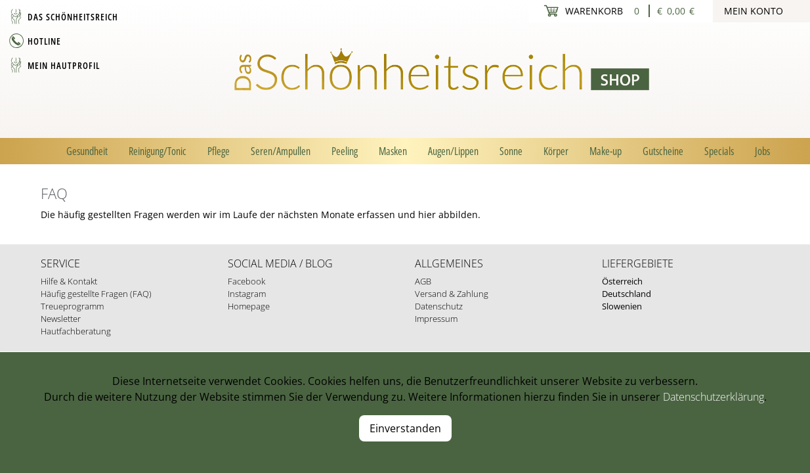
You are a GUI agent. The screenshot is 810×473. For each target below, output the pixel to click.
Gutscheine (663, 151)
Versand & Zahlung (451, 294)
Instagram (247, 294)
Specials (719, 151)
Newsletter (61, 319)
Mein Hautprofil (64, 65)
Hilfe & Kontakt (69, 281)
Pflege (218, 151)
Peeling (344, 151)
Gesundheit (87, 151)
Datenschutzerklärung (713, 397)
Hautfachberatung (76, 331)
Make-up (605, 151)
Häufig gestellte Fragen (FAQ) (96, 294)
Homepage (249, 306)
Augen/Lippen (453, 151)
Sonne (511, 151)
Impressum (436, 319)
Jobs (762, 151)
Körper (556, 151)
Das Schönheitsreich (73, 17)
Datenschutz (439, 306)
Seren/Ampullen (280, 151)
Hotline (44, 41)
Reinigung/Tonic (157, 151)
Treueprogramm (72, 306)
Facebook (246, 281)
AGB (423, 281)
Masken (393, 151)
